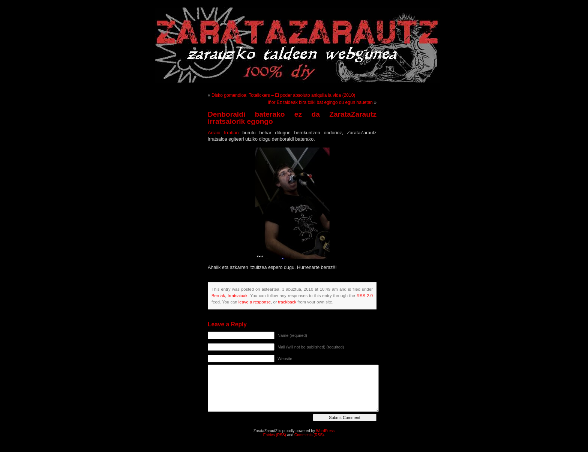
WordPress (325, 431)
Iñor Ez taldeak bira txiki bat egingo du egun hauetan (320, 102)
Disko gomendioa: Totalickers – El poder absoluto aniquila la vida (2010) (283, 95)
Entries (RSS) (274, 435)
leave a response (254, 302)
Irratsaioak (238, 295)
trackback (287, 302)
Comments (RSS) (309, 435)
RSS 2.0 (365, 295)
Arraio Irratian (223, 132)
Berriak (218, 295)
